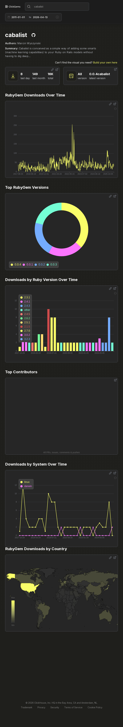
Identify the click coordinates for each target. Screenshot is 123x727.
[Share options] (52, 69)
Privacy (41, 707)
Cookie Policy (95, 707)
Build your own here (105, 62)
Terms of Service (73, 707)
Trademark (26, 707)
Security (54, 707)
